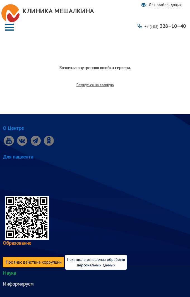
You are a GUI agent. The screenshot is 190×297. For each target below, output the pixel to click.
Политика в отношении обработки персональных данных (96, 262)
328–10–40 (165, 26)
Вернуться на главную (95, 84)
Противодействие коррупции (34, 262)
